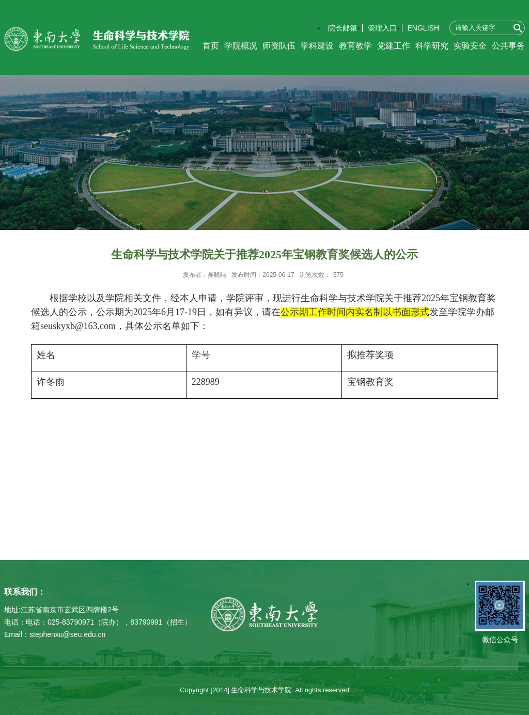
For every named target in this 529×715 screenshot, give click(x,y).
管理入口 (382, 28)
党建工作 (393, 45)
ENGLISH (423, 28)
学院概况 (240, 45)
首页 (211, 45)
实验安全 (470, 45)
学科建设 (317, 45)
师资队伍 (278, 45)
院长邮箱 (342, 28)
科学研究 (431, 45)
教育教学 (355, 45)
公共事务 (508, 45)
